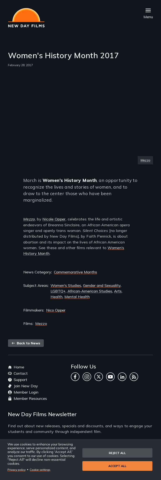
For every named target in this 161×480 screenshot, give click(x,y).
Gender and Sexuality (102, 285)
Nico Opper (55, 310)
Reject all (117, 452)
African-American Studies (90, 291)
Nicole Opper (53, 219)
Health (56, 296)
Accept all (117, 466)
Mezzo (41, 323)
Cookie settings (40, 469)
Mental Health (77, 296)
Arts (118, 291)
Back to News (26, 343)
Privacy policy (17, 469)
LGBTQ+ (58, 291)
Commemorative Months (75, 272)
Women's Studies (66, 285)
